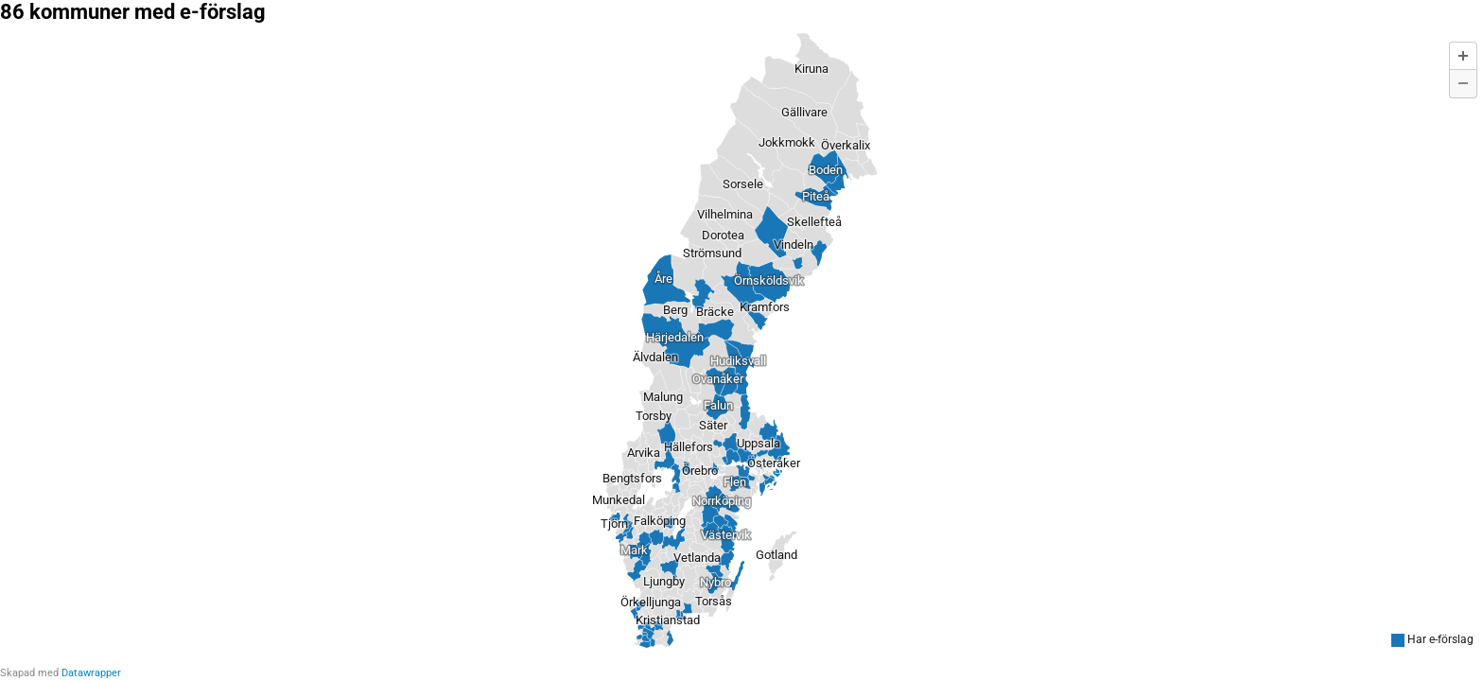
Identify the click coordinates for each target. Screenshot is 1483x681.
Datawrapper (91, 673)
